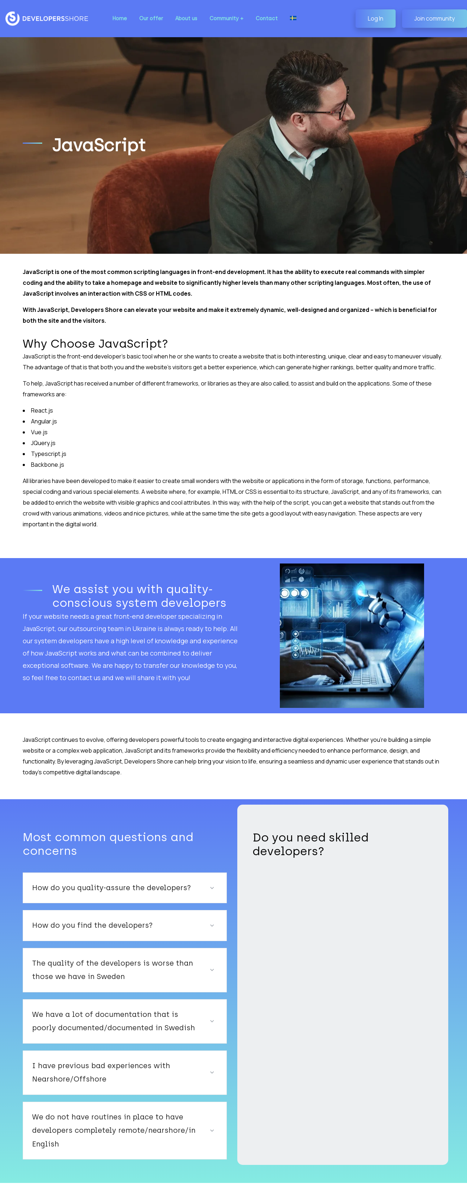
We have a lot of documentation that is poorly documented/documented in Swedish (104, 1007)
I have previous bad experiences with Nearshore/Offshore (91, 1058)
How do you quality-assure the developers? (101, 874)
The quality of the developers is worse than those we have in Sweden (116, 956)
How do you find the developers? (84, 911)
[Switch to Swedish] (285, 18)
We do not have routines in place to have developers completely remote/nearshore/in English (116, 1109)
